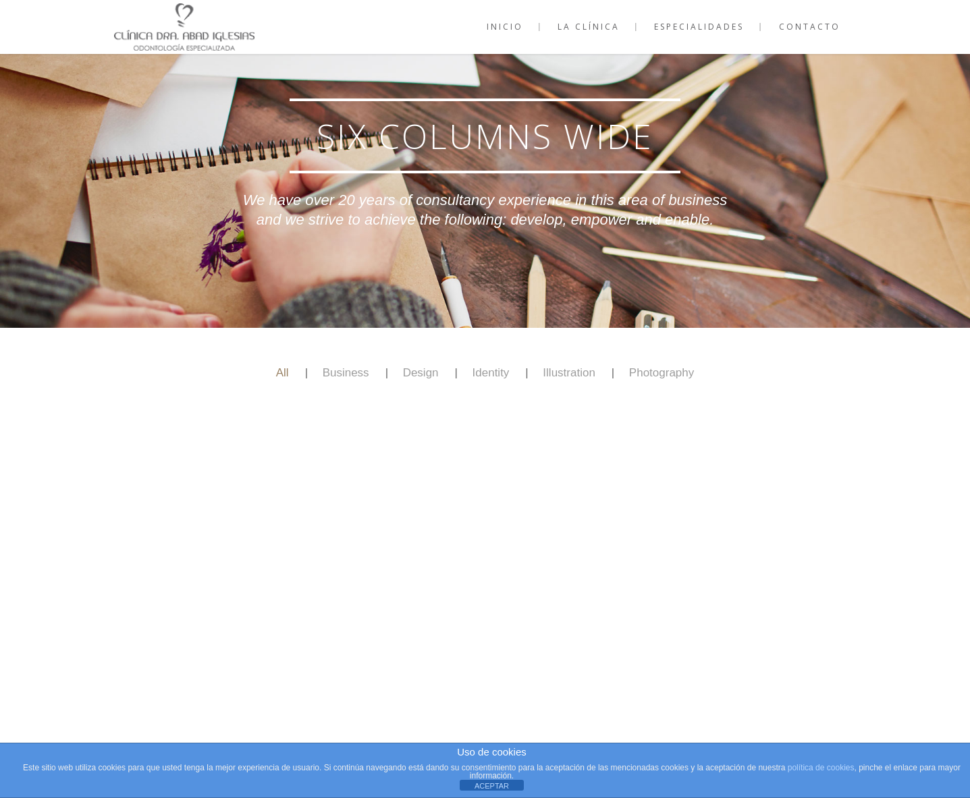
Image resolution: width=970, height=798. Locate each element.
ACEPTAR (492, 786)
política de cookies (821, 767)
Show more (485, 487)
